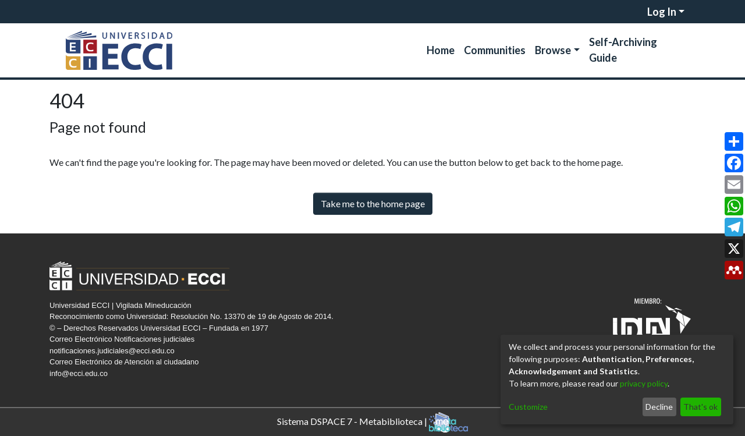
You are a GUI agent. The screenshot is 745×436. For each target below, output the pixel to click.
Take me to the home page (373, 203)
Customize (528, 407)
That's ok (700, 407)
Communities (495, 50)
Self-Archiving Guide (623, 50)
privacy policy (644, 383)
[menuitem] (637, 12)
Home (441, 50)
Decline (659, 407)
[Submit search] (623, 12)
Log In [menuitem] (661, 11)
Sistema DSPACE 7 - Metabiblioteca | (372, 422)
